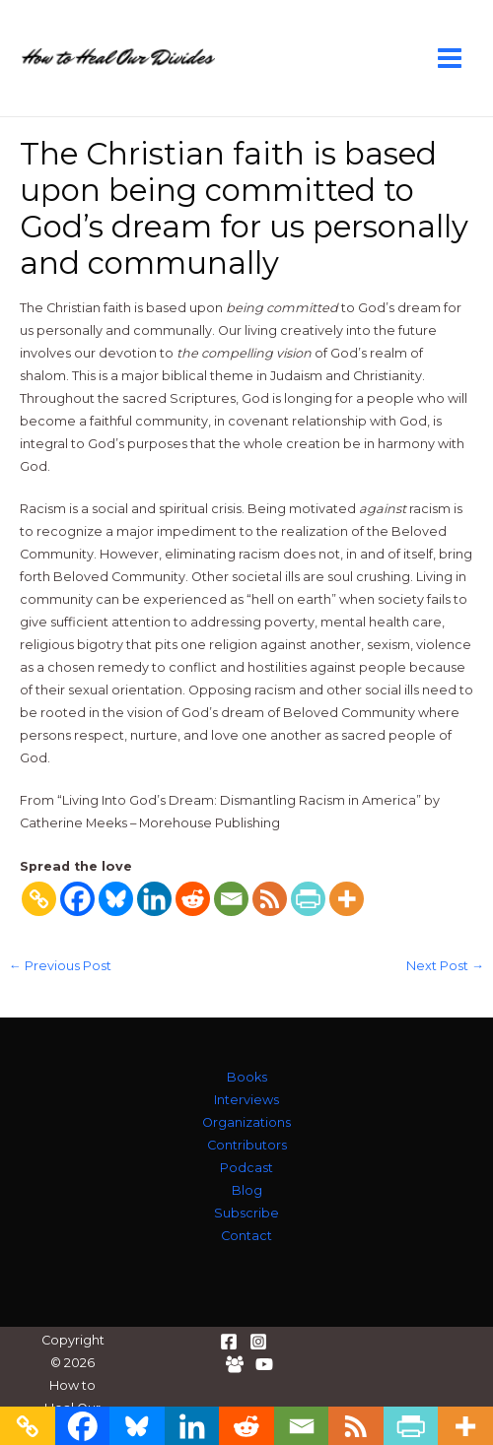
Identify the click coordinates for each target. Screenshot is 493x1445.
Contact (246, 1235)
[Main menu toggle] (450, 57)
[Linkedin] (154, 899)
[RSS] (269, 899)
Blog (247, 1190)
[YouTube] (264, 1364)
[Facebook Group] (235, 1364)
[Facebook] (77, 899)
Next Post (445, 966)
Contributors (247, 1145)
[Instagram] (258, 1341)
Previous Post (60, 966)
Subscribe (246, 1213)
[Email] (231, 899)
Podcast (246, 1167)
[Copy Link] (39, 899)
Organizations (246, 1122)
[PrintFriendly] (308, 899)
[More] (346, 899)
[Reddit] (193, 899)
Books (247, 1077)
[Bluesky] (116, 899)
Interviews (246, 1099)
